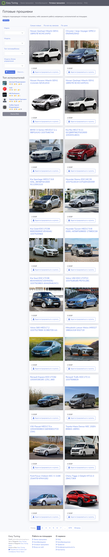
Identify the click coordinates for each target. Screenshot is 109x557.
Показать (10, 72)
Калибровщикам (63, 542)
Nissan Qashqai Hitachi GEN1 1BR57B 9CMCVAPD (44, 32)
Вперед (77, 528)
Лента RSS (14, 114)
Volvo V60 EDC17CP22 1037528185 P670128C (77, 279)
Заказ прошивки (27, 3)
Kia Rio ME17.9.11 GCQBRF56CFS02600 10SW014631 (76, 132)
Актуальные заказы (74, 3)
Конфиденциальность (66, 547)
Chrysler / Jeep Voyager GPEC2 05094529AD (80, 32)
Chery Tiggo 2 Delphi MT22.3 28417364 (80, 477)
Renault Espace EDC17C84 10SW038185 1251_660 (43, 378)
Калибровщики (41, 3)
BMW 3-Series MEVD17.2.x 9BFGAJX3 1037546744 (43, 131)
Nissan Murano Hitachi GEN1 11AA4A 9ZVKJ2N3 (44, 81)
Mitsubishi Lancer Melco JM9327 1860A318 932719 (81, 329)
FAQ (85, 3)
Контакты (61, 550)
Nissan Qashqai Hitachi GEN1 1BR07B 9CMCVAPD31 (80, 81)
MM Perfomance (14, 94)
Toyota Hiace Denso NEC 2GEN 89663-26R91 (81, 427)
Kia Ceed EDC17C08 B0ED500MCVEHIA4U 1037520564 (41, 231)
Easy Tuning (12, 2)
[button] (105, 3)
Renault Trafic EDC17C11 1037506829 (78, 378)
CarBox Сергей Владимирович (14, 106)
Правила (60, 544)
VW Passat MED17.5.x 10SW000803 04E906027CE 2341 (44, 429)
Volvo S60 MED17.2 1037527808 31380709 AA (43, 329)
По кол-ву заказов (51, 25)
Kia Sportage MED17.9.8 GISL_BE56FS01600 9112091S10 (42, 182)
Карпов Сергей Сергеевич (18, 99)
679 (70, 528)
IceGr (11, 88)
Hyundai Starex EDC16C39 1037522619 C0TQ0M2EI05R (80, 180)
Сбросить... (20, 72)
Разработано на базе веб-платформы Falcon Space (18, 551)
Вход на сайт (39, 547)
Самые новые (35, 25)
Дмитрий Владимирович (17, 82)
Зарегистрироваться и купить (46, 72)
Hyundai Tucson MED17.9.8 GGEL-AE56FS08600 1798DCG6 (82, 230)
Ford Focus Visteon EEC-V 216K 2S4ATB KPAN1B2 (45, 477)
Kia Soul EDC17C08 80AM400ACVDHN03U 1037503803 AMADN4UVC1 (44, 281)
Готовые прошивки (57, 3)
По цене (64, 25)
